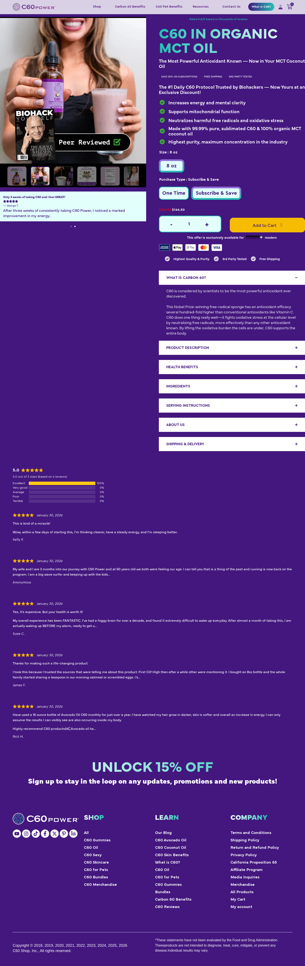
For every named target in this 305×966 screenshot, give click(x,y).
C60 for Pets (96, 870)
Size (163, 152)
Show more (121, 574)
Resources (202, 6)
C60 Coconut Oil (170, 848)
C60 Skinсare (96, 862)
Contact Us (231, 6)
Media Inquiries (244, 877)
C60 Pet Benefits (169, 6)
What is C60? (261, 6)
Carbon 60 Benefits (130, 6)
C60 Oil (91, 848)
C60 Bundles (96, 877)
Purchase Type (172, 179)
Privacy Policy (243, 855)
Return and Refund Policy (254, 848)
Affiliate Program (246, 870)
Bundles (162, 892)
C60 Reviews (167, 907)
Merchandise (242, 885)
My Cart (237, 899)
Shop (98, 6)
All (86, 833)
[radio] (171, 165)
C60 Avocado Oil (170, 840)
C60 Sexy (93, 855)
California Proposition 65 (253, 862)
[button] (71, 226)
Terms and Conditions (250, 833)
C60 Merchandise (100, 885)
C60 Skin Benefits (172, 855)
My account (241, 907)
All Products (242, 892)
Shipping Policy (244, 840)
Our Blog (163, 833)
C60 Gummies (97, 840)
